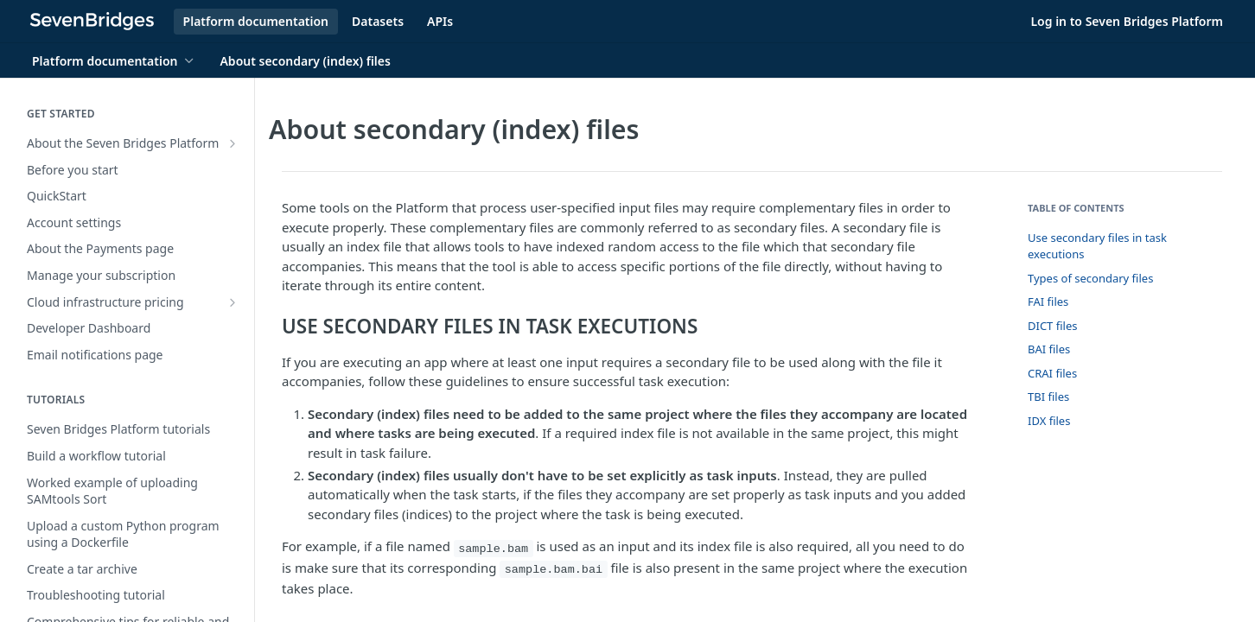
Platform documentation (255, 21)
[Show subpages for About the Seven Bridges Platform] (232, 143)
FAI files (1048, 301)
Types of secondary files (1090, 278)
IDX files (1049, 420)
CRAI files (1052, 373)
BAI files (1049, 349)
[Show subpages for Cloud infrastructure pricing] (232, 302)
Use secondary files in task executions (1097, 246)
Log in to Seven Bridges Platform (1126, 21)
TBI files (1048, 396)
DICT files (1052, 325)
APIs (440, 21)
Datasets (378, 21)
